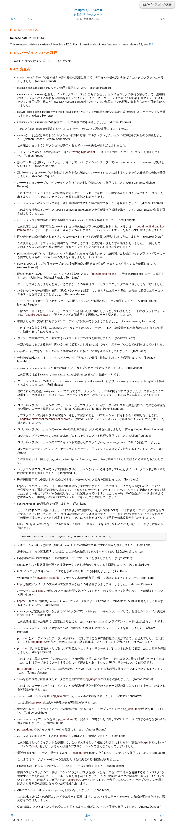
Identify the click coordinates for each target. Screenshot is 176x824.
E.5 (151, 44)
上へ (29, 18)
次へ (162, 18)
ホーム (88, 820)
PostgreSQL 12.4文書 (88, 10)
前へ (13, 18)
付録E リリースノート (88, 14)
